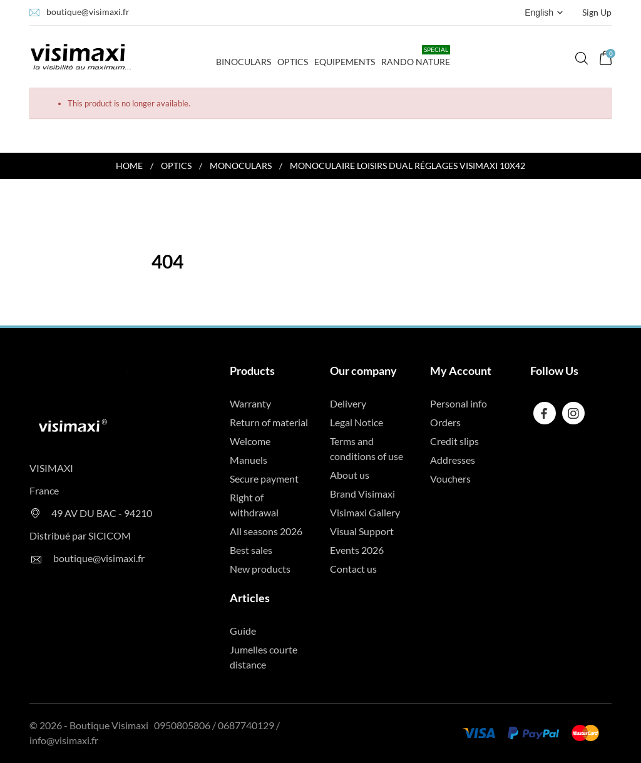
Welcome (250, 441)
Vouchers (450, 478)
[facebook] (544, 413)
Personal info (458, 403)
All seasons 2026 (266, 531)
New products (260, 569)
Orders (445, 422)
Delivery (348, 403)
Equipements (344, 61)
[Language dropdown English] (545, 12)
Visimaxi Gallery (365, 512)
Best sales (251, 550)
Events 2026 (357, 550)
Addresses (452, 460)
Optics (292, 61)
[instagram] (573, 413)
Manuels (248, 460)
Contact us (353, 569)
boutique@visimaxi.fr (88, 11)
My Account (460, 370)
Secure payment (264, 478)
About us (349, 475)
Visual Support (362, 531)
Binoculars (243, 56)
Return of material (269, 422)
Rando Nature (415, 56)
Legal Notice (356, 422)
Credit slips (454, 441)
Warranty (250, 403)
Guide (243, 631)
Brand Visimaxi (362, 493)
